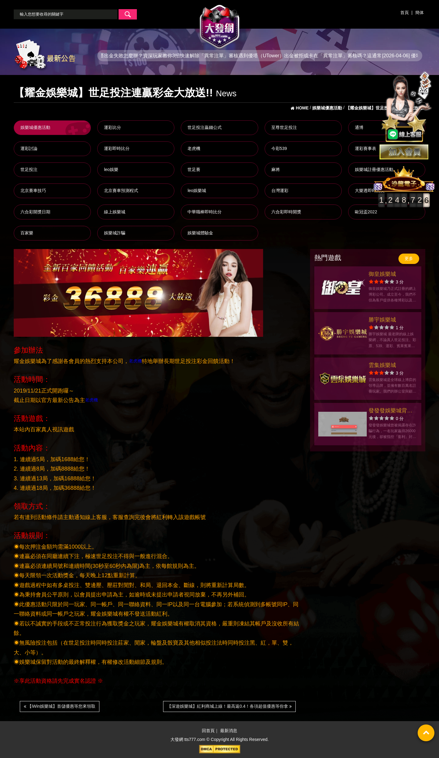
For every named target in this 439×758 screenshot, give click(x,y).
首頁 (404, 12)
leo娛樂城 (196, 190)
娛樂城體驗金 (200, 232)
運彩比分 (112, 127)
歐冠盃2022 (366, 211)
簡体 (419, 12)
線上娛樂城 (114, 211)
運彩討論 (28, 148)
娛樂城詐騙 (114, 232)
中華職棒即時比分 (204, 211)
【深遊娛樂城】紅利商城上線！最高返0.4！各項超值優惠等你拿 (229, 706)
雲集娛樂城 (382, 365)
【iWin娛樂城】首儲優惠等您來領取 (59, 706)
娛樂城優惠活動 (35, 127)
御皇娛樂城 (382, 274)
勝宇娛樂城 (382, 320)
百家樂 (26, 232)
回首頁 (208, 730)
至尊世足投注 (284, 127)
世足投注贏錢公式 (204, 127)
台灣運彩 (279, 190)
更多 (409, 258)
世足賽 (193, 169)
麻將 (275, 169)
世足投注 (28, 169)
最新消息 (228, 730)
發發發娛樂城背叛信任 (390, 411)
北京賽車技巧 (33, 190)
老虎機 (193, 148)
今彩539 (279, 148)
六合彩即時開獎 (286, 211)
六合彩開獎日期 (35, 211)
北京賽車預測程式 (121, 190)
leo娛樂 (111, 169)
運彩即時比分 (117, 148)
